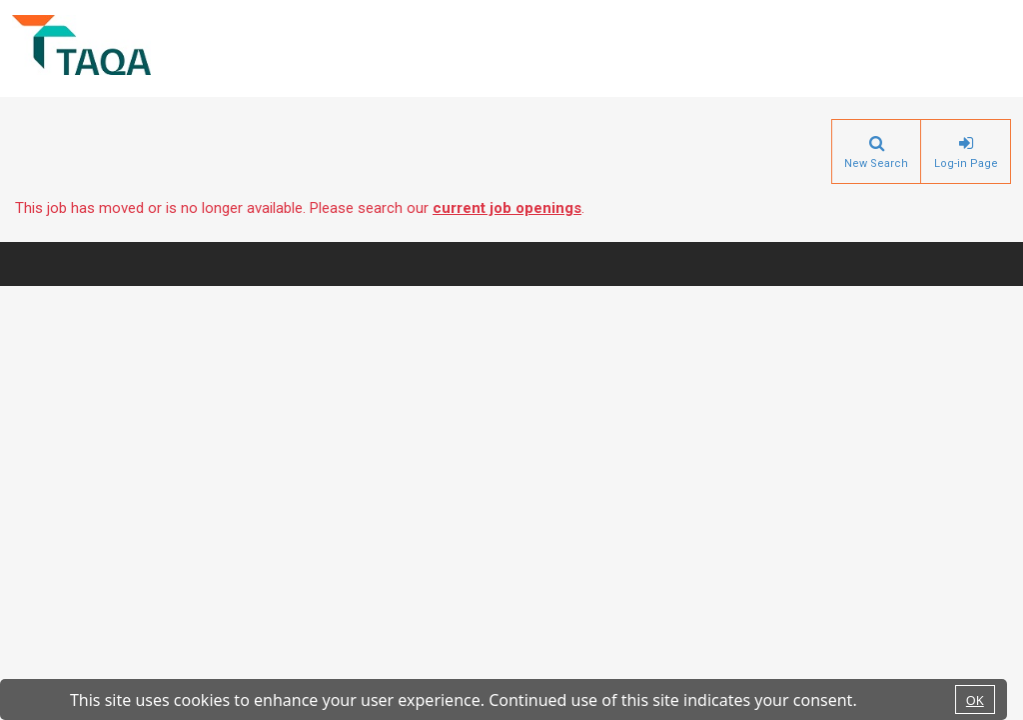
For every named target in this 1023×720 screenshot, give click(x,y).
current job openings (507, 208)
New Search (876, 163)
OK (975, 700)
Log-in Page (966, 163)
